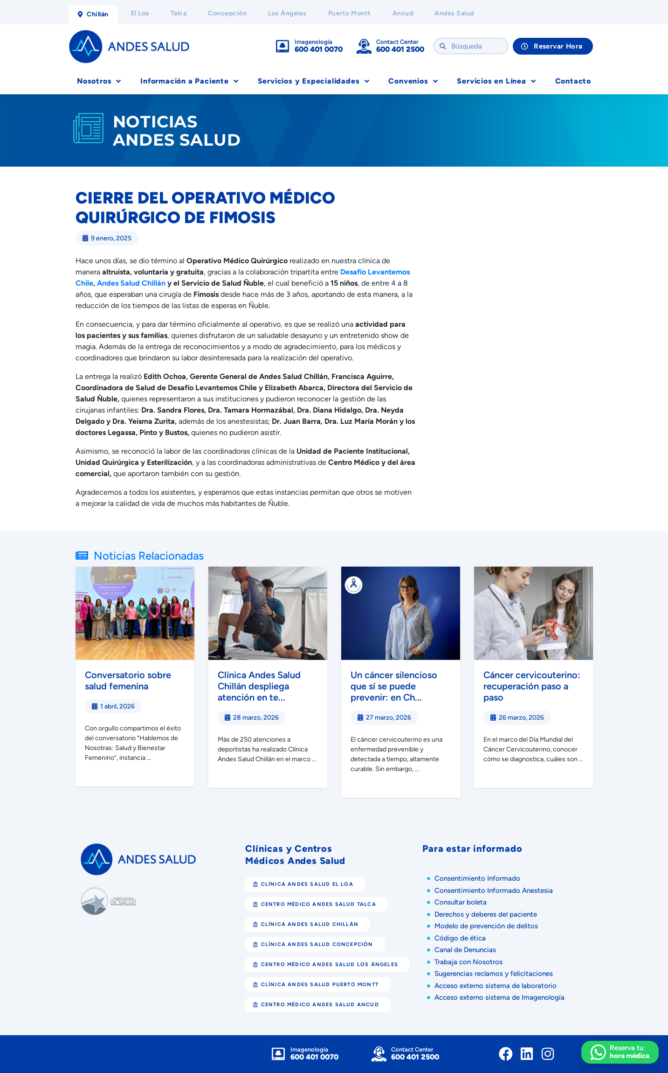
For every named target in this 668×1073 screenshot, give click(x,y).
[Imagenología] (282, 46)
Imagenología (313, 41)
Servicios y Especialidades (314, 81)
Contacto (573, 81)
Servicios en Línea (496, 81)
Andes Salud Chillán (131, 283)
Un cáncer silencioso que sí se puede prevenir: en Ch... (394, 686)
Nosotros (99, 81)
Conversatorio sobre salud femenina (128, 680)
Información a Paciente (189, 81)
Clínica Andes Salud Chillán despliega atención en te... (259, 686)
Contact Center (397, 41)
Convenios (413, 81)
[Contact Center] (364, 46)
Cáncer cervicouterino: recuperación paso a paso (531, 686)
